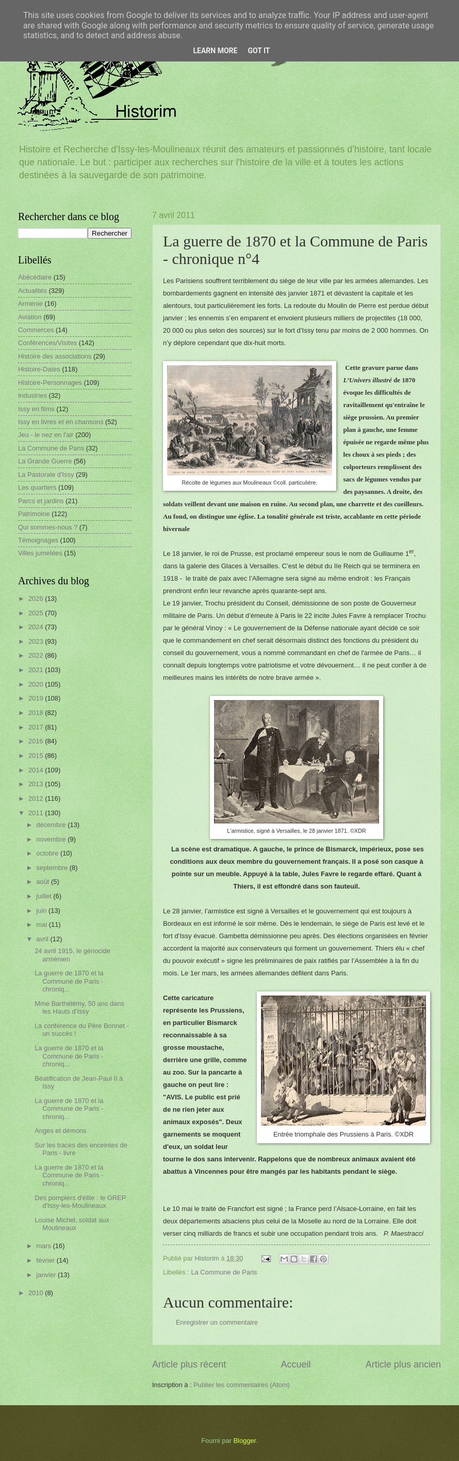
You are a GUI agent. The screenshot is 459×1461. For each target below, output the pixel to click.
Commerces (36, 330)
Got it (259, 50)
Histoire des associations (54, 356)
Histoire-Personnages (50, 382)
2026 (36, 598)
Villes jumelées (40, 553)
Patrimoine (34, 514)
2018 (36, 713)
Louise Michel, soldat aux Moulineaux (72, 1224)
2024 (36, 627)
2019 (36, 698)
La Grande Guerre (45, 461)
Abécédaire (35, 277)
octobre (48, 853)
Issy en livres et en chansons (60, 422)
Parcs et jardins (41, 501)
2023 (36, 641)
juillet (44, 896)
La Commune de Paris (224, 1272)
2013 (36, 784)
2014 (36, 770)
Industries (32, 395)
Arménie (30, 303)
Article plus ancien (403, 1364)
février (46, 1260)
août (43, 881)
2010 (36, 1293)
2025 (36, 613)
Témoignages (38, 540)
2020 (36, 684)
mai (42, 924)
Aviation (30, 317)
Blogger (245, 1440)
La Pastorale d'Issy (46, 474)
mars (44, 1246)
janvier (47, 1275)
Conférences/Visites (47, 343)
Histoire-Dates (39, 369)
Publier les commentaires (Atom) (241, 1385)
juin (42, 910)
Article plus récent (189, 1364)
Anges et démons (60, 1130)
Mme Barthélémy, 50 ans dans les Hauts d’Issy (79, 1007)
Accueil (295, 1364)
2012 (36, 798)
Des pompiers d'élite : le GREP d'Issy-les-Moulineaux (80, 1201)
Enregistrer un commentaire (217, 1322)
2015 (36, 755)
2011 (36, 813)
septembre (52, 868)
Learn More (215, 50)
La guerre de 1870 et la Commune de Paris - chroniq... (69, 981)
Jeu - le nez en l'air (46, 435)
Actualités (32, 290)
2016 (36, 741)
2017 (36, 727)
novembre (52, 839)
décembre (52, 825)
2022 (36, 655)
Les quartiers (37, 487)
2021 (36, 670)
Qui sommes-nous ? (47, 527)
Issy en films (36, 409)
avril (43, 939)
